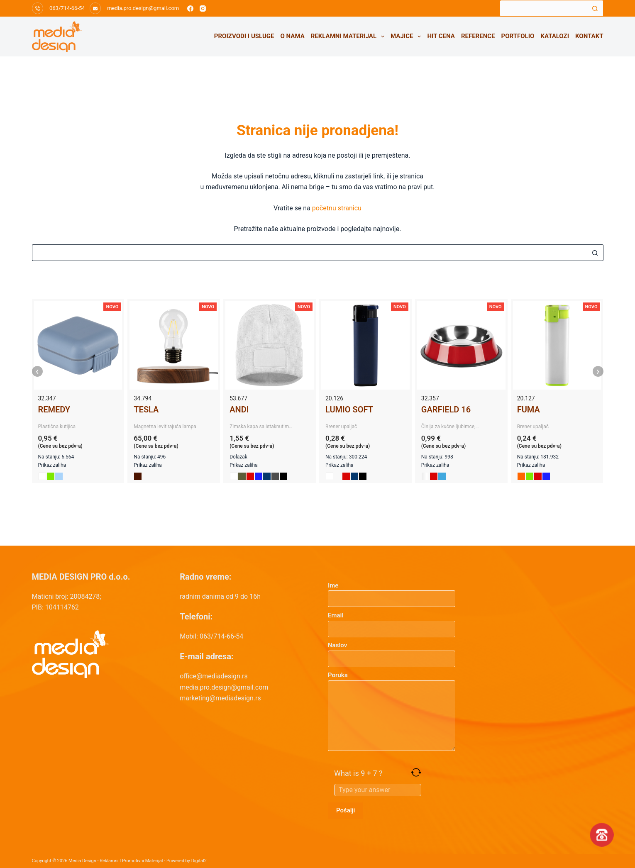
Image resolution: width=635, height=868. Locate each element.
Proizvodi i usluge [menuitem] (244, 36)
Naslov (391, 652)
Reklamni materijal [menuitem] (349, 36)
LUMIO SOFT (349, 409)
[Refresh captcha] (416, 772)
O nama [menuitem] (293, 36)
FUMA (528, 409)
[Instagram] (203, 8)
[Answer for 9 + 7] (377, 790)
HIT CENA (440, 36)
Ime (391, 592)
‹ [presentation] (37, 371)
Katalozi (554, 36)
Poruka (391, 711)
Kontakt (589, 36)
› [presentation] (598, 371)
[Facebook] (190, 8)
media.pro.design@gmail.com (143, 8)
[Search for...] (543, 8)
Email (391, 622)
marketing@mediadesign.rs (220, 698)
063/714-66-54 (67, 8)
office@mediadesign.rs (214, 676)
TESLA (146, 409)
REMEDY (54, 409)
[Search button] (595, 8)
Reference (478, 36)
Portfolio (518, 36)
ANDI (239, 409)
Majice (407, 36)
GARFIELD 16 (446, 409)
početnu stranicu (336, 208)
